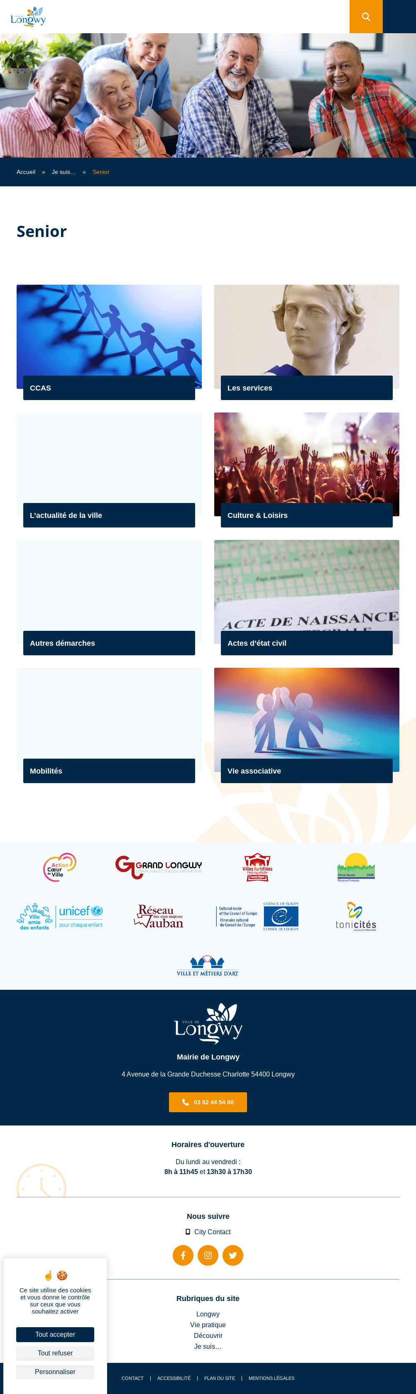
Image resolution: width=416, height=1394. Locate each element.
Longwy (208, 1314)
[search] (366, 16)
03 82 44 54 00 (214, 1102)
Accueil (26, 171)
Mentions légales (271, 1378)
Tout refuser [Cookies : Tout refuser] (55, 1353)
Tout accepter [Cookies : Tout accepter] (55, 1334)
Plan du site (219, 1378)
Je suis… (64, 171)
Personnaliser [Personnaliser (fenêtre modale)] (55, 1371)
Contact (133, 1378)
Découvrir (208, 1335)
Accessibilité (174, 1378)
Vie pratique (208, 1324)
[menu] (399, 16)
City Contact (208, 1231)
